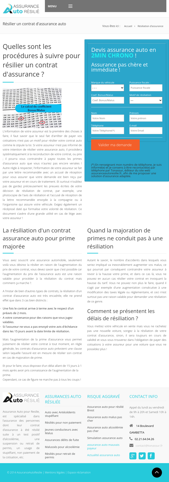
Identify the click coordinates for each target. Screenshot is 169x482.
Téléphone (97, 125)
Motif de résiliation (140, 95)
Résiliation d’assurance (150, 26)
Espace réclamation (79, 472)
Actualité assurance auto (103, 455)
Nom (94, 113)
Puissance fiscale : (139, 82)
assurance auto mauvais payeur (103, 446)
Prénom (134, 113)
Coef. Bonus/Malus (102, 95)
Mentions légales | (55, 472)
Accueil (128, 26)
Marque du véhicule (102, 82)
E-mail (133, 125)
